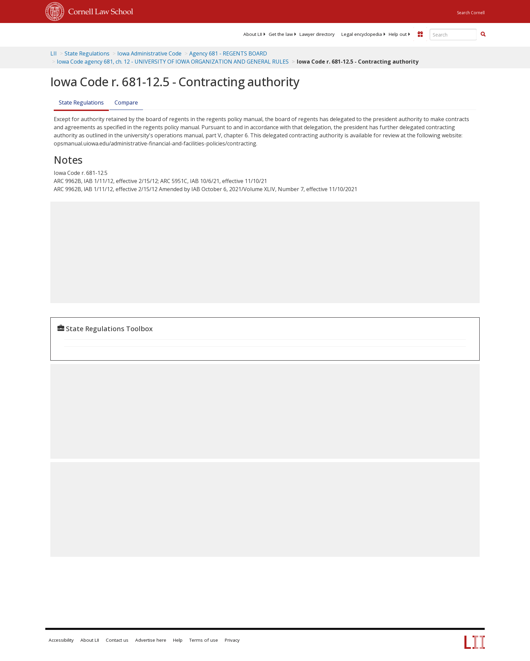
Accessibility (61, 640)
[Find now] (483, 34)
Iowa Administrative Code (149, 53)
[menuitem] (252, 34)
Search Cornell (471, 13)
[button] (483, 34)
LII (53, 53)
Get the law (281, 34)
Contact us (117, 640)
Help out (398, 34)
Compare (126, 102)
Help (178, 640)
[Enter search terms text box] (453, 34)
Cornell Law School (98, 10)
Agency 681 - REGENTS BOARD (228, 53)
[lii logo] (121, 34)
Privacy (232, 640)
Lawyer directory (317, 34)
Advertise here (150, 640)
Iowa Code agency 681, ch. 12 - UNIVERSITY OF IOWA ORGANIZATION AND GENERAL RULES (173, 61)
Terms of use (203, 640)
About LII (252, 34)
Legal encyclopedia (361, 34)
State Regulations (87, 53)
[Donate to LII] (420, 34)
